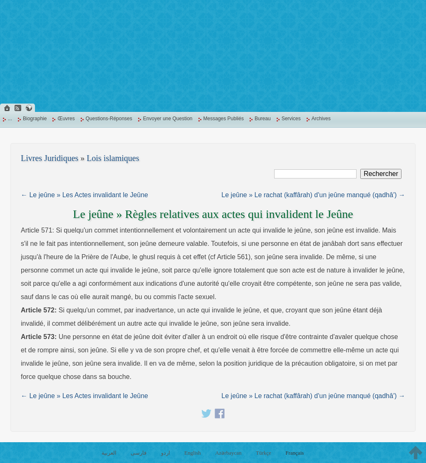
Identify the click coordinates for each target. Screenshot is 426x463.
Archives (321, 118)
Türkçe (263, 453)
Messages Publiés (223, 118)
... (10, 118)
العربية (109, 453)
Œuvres (65, 118)
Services (291, 118)
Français (294, 453)
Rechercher (381, 173)
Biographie (35, 118)
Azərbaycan (228, 453)
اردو (165, 453)
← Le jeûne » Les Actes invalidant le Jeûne (84, 194)
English (192, 453)
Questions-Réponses (109, 118)
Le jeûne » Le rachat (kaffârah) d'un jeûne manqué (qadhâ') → (313, 194)
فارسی (138, 453)
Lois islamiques (113, 158)
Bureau (263, 118)
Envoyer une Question (168, 118)
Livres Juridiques (49, 158)
